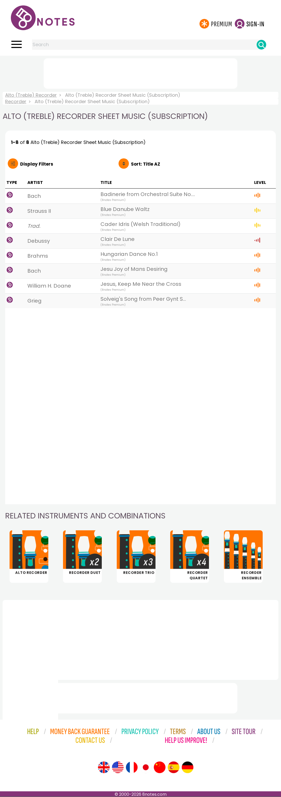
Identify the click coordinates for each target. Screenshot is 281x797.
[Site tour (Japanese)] (145, 767)
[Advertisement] (140, 72)
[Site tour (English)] (103, 767)
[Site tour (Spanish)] (173, 767)
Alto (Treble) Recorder (31, 95)
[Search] (261, 45)
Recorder (15, 101)
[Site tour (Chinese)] (159, 767)
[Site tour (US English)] (117, 767)
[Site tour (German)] (187, 767)
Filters (36, 164)
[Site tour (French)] (131, 767)
